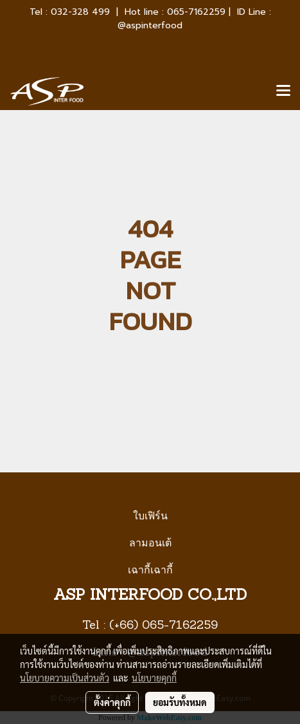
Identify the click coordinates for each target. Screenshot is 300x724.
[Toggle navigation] (283, 91)
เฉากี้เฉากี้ (150, 570)
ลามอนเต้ (150, 543)
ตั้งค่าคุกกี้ (112, 702)
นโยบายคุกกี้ (154, 677)
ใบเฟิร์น (150, 516)
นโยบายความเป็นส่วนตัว (64, 677)
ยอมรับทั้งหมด (180, 702)
